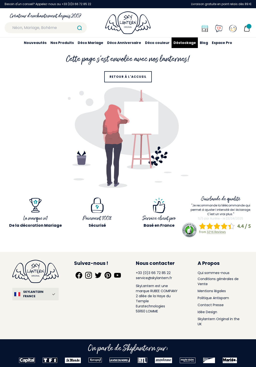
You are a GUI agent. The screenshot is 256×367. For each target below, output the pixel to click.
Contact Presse (211, 305)
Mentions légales (212, 291)
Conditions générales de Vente (218, 281)
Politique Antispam (213, 298)
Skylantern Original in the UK (219, 321)
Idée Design (207, 312)
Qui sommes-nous (213, 272)
